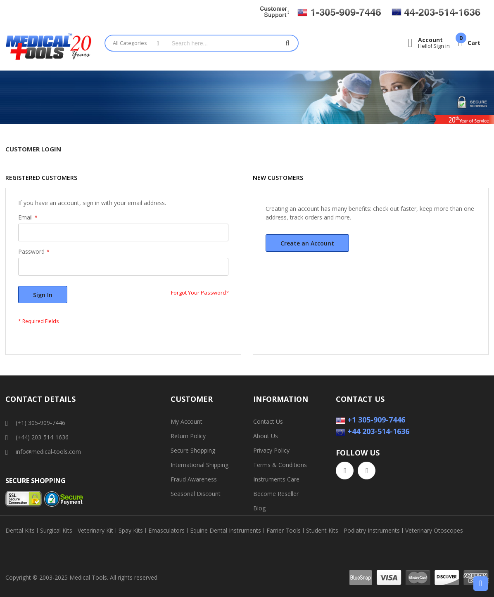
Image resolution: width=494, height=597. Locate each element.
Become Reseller (276, 494)
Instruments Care (276, 479)
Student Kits (322, 530)
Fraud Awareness (194, 479)
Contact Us (268, 421)
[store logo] (48, 48)
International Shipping (199, 465)
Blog (259, 508)
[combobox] (221, 43)
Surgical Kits (56, 530)
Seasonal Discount (196, 494)
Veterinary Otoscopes (434, 530)
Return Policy (188, 436)
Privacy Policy (271, 450)
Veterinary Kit (95, 530)
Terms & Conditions (280, 465)
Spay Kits (131, 530)
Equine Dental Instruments (225, 530)
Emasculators (166, 530)
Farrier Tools (283, 530)
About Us (265, 436)
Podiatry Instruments (372, 530)
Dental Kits (20, 530)
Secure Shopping (193, 450)
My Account (186, 421)
